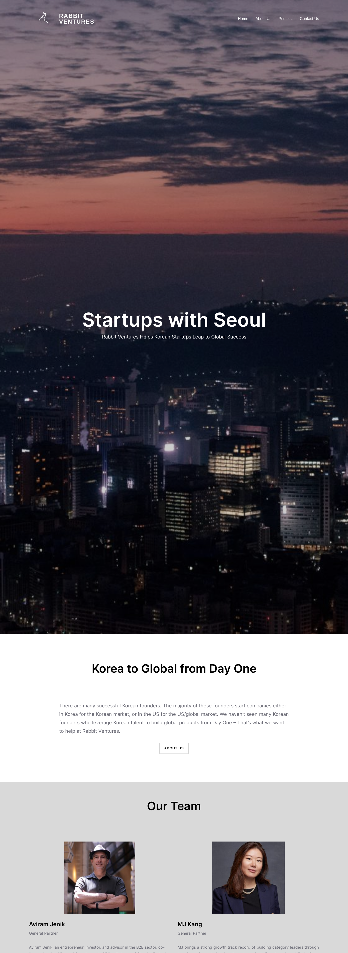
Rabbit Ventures (76, 19)
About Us (174, 748)
